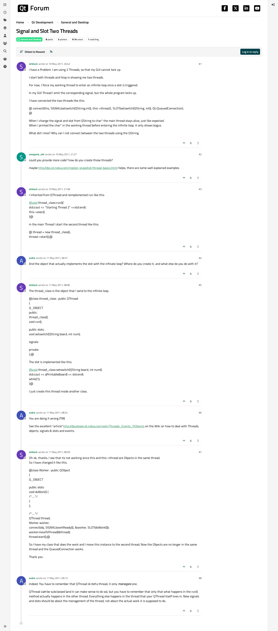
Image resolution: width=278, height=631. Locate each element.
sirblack (33, 64)
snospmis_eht (36, 154)
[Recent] (5, 12)
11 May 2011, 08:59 (59, 452)
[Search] (5, 51)
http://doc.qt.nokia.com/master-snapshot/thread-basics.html (78, 167)
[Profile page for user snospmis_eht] (21, 157)
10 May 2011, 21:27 (66, 154)
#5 (200, 285)
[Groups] (5, 43)
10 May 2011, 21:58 (59, 189)
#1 (200, 64)
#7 (200, 452)
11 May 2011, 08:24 (57, 412)
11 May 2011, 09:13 (57, 578)
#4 (200, 258)
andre (32, 258)
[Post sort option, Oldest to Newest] (32, 52)
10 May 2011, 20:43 (59, 64)
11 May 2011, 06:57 (57, 258)
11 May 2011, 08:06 (59, 285)
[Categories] (5, 5)
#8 (200, 578)
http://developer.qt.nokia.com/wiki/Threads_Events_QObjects (104, 426)
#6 (200, 412)
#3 (200, 189)
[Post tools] (198, 143)
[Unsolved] (5, 66)
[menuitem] (273, 5)
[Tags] (5, 20)
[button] (5, 626)
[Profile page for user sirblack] (21, 66)
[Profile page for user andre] (21, 260)
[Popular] (5, 28)
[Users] (5, 35)
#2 (200, 154)
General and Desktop (29, 39)
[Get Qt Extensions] (5, 59)
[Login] (273, 5)
